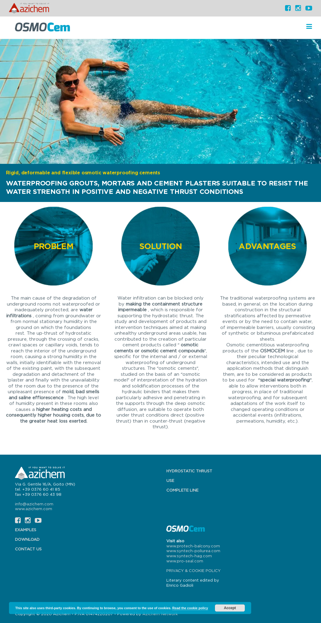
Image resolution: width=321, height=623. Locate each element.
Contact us (28, 549)
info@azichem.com (34, 504)
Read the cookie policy (190, 608)
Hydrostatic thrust (189, 471)
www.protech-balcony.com (193, 546)
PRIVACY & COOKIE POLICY (193, 570)
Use (170, 480)
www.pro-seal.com (184, 561)
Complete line (182, 490)
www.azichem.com (33, 509)
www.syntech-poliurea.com (193, 551)
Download (27, 539)
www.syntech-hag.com (189, 556)
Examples (25, 530)
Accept (230, 608)
